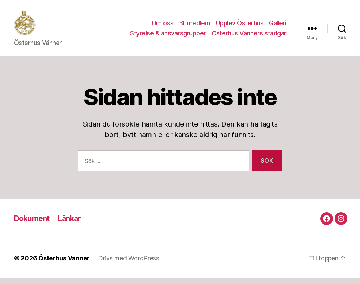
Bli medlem (194, 26)
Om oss (163, 26)
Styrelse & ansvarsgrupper (168, 36)
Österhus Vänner (64, 264)
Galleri (278, 26)
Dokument (31, 224)
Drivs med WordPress (128, 264)
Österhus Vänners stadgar (249, 36)
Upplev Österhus (240, 26)
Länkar (69, 224)
